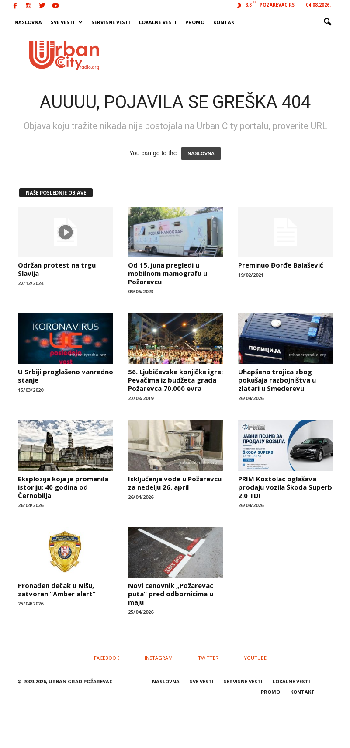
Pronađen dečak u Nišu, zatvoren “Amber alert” (57, 589)
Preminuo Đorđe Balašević (280, 265)
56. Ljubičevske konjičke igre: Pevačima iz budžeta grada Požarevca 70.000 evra (175, 380)
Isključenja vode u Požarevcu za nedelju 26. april (175, 482)
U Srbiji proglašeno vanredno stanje (65, 375)
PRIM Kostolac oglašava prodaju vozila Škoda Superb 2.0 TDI (285, 487)
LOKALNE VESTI (158, 22)
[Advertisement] (229, 55)
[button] (327, 22)
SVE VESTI (67, 22)
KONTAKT (225, 22)
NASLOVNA (28, 22)
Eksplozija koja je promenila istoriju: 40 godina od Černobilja (63, 487)
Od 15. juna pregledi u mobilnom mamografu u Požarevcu (167, 273)
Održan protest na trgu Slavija (57, 269)
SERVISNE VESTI (110, 22)
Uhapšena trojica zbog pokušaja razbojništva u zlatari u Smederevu (277, 380)
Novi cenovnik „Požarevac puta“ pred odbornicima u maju (170, 593)
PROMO (194, 22)
